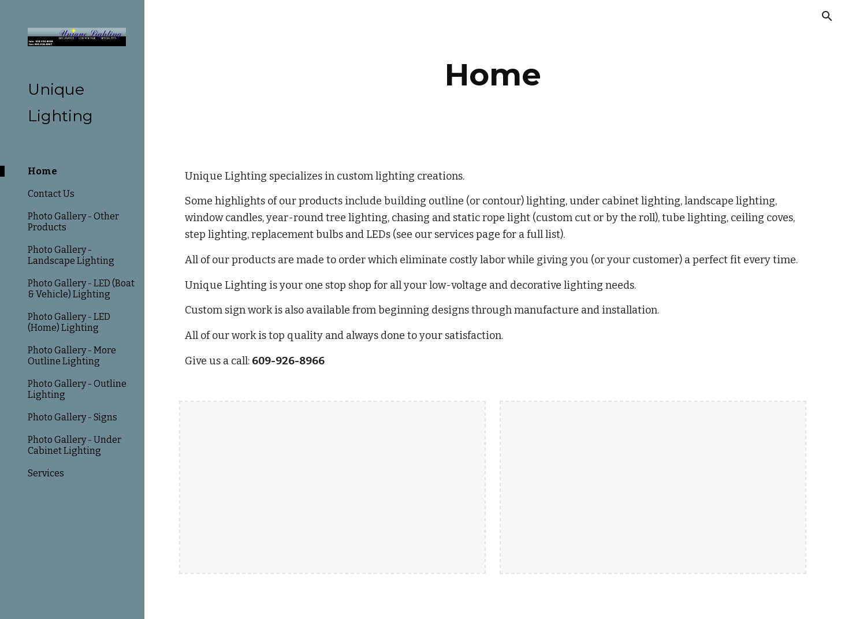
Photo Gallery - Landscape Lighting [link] (71, 255)
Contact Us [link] (51, 193)
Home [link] (42, 171)
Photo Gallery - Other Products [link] (73, 222)
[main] (492, 74)
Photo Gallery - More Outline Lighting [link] (72, 356)
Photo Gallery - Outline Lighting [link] (77, 389)
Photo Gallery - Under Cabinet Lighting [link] (74, 445)
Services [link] (46, 473)
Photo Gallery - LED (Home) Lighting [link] (69, 322)
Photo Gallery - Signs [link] (72, 417)
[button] (827, 16)
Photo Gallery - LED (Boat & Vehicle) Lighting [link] (81, 289)
